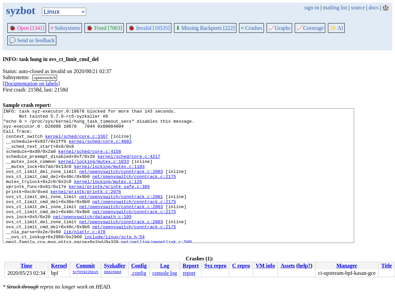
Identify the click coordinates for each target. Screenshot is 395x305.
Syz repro (216, 265)
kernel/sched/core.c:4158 (89, 160)
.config (138, 273)
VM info (265, 265)
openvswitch (45, 77)
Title (386, 265)
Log (164, 265)
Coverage (310, 28)
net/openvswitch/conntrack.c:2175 (134, 190)
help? (304, 265)
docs (373, 7)
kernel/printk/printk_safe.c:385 (109, 202)
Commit (85, 265)
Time (26, 265)
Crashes (251, 28)
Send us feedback (32, 40)
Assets (288, 265)
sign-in (311, 7)
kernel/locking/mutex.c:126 (108, 196)
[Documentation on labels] (31, 83)
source (358, 7)
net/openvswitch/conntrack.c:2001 (121, 214)
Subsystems (65, 28)
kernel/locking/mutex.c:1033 (93, 172)
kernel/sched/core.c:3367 (76, 142)
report (189, 273)
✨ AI (336, 28)
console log (164, 273)
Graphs (279, 28)
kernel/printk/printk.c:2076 (85, 208)
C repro (241, 265)
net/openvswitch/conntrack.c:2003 (121, 184)
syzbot (20, 10)
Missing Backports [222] (205, 28)
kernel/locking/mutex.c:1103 (109, 178)
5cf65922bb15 (85, 272)
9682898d (112, 272)
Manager (346, 265)
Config (139, 265)
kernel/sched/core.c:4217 (129, 166)
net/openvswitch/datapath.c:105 (92, 239)
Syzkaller (114, 265)
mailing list (335, 7)
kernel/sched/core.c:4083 (100, 148)
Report (191, 265)
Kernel (59, 265)
